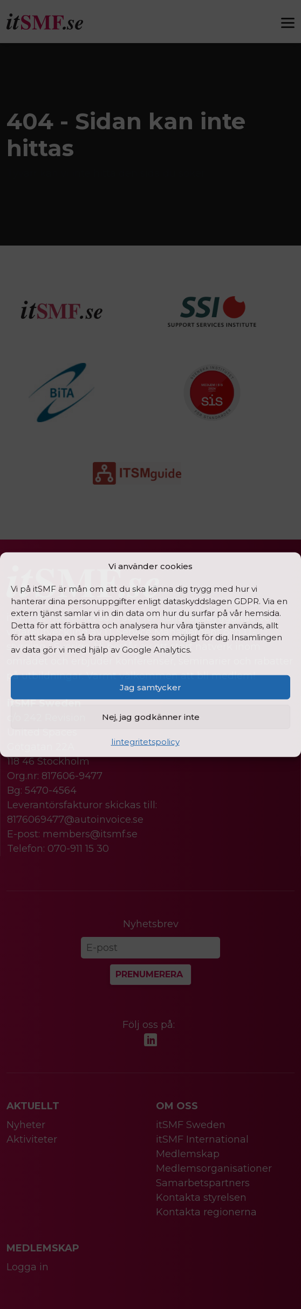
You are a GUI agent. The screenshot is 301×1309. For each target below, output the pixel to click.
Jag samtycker (150, 687)
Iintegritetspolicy (145, 742)
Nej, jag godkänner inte (151, 716)
